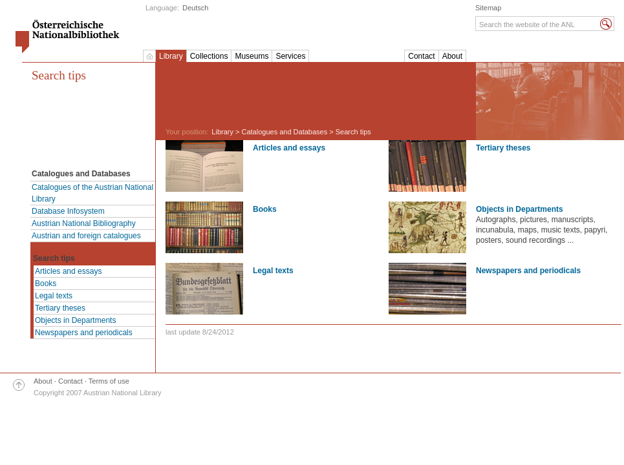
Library (171, 56)
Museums (251, 56)
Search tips (59, 75)
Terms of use (109, 381)
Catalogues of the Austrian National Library (92, 193)
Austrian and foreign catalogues (86, 235)
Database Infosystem (68, 211)
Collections (209, 56)
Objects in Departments (75, 320)
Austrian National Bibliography (84, 223)
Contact (421, 56)
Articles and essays (68, 271)
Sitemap (488, 8)
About (452, 56)
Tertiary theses (60, 308)
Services (290, 56)
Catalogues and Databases (285, 132)
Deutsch (195, 8)
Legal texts (53, 295)
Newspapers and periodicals (84, 332)
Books (45, 283)
